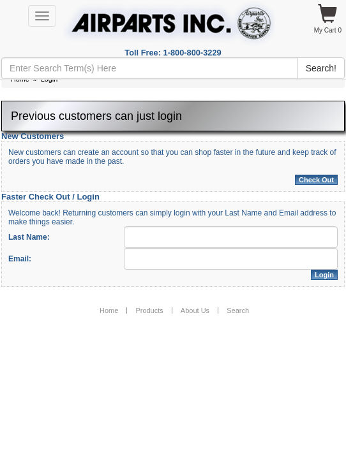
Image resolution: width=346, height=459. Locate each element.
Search (238, 310)
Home (109, 310)
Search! (321, 68)
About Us (195, 310)
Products (149, 310)
